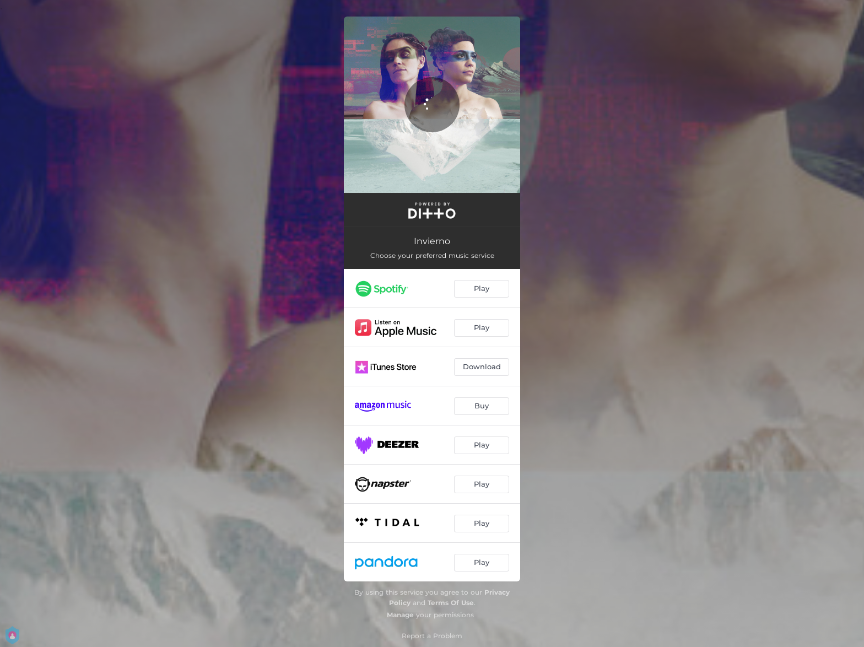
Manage (400, 615)
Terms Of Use (451, 603)
